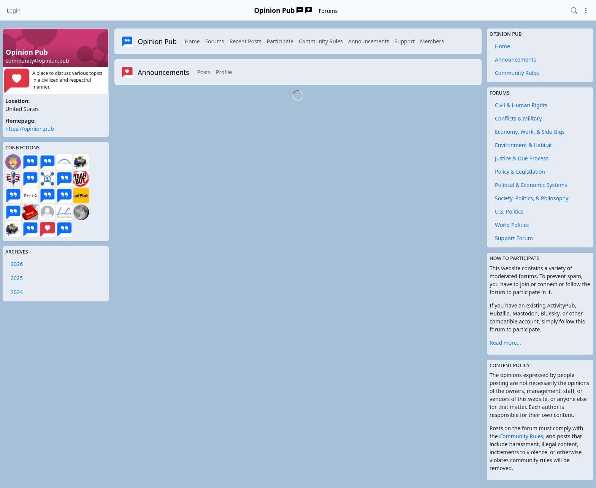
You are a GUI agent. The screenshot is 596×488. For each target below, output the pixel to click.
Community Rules (321, 41)
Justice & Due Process (521, 158)
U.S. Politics (509, 211)
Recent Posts (246, 41)
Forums (328, 10)
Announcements (368, 41)
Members (432, 41)
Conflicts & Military (518, 118)
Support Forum (514, 238)
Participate (280, 41)
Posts (204, 72)
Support (405, 41)
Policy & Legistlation (520, 171)
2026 (17, 264)
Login (14, 10)
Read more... (505, 342)
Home (192, 41)
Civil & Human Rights (521, 105)
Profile (224, 72)
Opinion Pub (283, 10)
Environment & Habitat (523, 145)
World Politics (512, 224)
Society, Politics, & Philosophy (531, 198)
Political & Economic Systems (531, 185)
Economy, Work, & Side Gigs (529, 131)
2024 (17, 292)
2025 (17, 278)
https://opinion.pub (29, 128)
